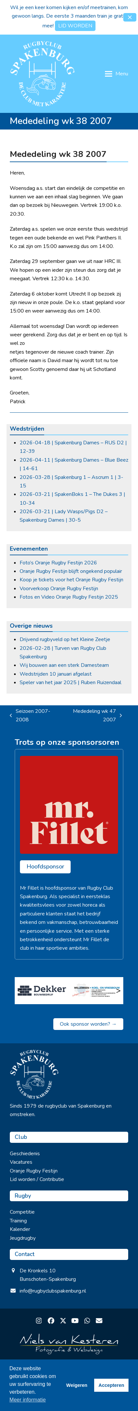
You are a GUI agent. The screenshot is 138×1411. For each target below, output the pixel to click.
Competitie (22, 1212)
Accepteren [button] (111, 1385)
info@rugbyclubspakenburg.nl (53, 1291)
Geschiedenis (25, 1153)
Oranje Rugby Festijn (34, 1170)
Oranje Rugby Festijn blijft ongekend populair (71, 571)
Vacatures (21, 1162)
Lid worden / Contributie (37, 1179)
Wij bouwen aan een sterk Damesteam (64, 665)
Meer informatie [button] (27, 1400)
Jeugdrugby (23, 1238)
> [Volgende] (118, 990)
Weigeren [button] (77, 1385)
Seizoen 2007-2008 (30, 716)
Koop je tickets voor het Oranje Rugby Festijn (71, 579)
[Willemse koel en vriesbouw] (96, 990)
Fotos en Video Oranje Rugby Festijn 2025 (69, 597)
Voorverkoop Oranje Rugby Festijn (59, 588)
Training (18, 1220)
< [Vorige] (19, 990)
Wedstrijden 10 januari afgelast (56, 674)
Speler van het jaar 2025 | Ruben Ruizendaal (70, 682)
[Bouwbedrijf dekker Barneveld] (42, 990)
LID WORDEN (75, 25)
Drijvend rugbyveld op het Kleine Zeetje (65, 639)
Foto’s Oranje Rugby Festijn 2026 (58, 562)
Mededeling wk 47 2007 (93, 716)
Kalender (20, 1229)
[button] (129, 17)
